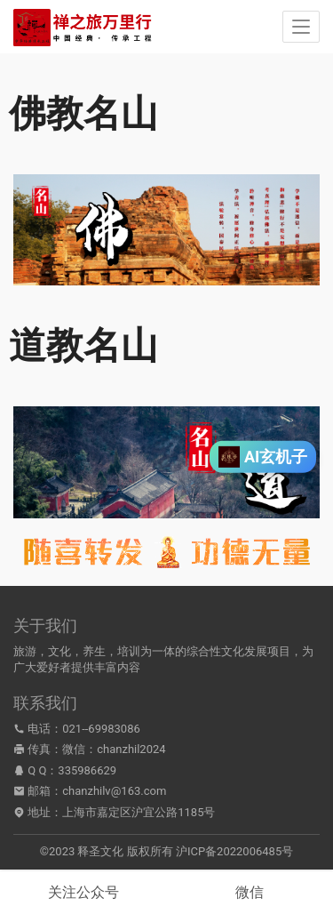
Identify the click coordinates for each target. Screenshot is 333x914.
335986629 (87, 770)
